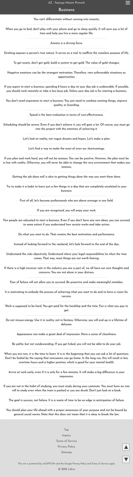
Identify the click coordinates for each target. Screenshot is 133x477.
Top (66, 429)
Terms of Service (66, 441)
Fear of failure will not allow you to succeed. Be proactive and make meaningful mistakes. (66, 282)
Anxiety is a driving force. (66, 43)
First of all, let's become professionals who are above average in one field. (66, 200)
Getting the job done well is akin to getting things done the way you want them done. (66, 176)
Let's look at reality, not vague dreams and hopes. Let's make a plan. (66, 138)
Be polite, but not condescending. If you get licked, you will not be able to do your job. (66, 344)
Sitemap (66, 452)
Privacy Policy (66, 446)
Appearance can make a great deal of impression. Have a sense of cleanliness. (66, 334)
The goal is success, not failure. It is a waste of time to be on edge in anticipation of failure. (66, 400)
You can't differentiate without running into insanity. (66, 19)
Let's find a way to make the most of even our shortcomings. (66, 148)
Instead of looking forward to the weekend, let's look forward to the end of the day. (66, 244)
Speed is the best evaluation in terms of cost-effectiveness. (66, 115)
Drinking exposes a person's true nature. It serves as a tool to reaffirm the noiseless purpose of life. (66, 53)
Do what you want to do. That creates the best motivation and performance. (66, 234)
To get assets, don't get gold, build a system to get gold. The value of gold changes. (66, 63)
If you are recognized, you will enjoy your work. (66, 210)
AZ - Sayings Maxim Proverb (66, 2)
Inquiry (66, 435)
